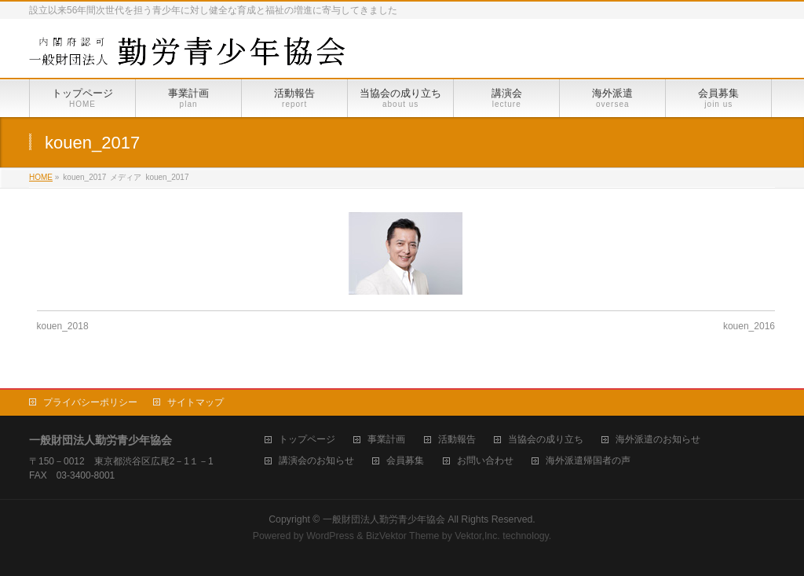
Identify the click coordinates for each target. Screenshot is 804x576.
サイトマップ (195, 402)
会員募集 (405, 461)
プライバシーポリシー (90, 402)
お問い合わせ (485, 461)
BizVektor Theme (403, 535)
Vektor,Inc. (477, 535)
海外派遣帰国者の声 (588, 461)
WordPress (330, 535)
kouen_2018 (63, 326)
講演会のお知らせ (316, 461)
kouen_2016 (749, 326)
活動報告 (457, 440)
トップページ (307, 440)
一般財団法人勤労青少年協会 (384, 519)
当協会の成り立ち (545, 440)
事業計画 (386, 440)
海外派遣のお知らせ (658, 440)
